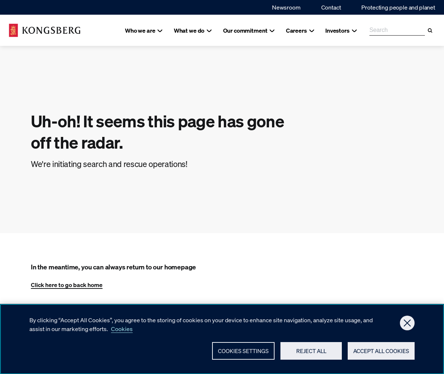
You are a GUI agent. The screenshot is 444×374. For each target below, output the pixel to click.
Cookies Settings (243, 352)
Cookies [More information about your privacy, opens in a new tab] (122, 330)
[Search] (430, 30)
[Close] (407, 324)
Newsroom (286, 7)
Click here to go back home (67, 284)
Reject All (311, 352)
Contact (331, 7)
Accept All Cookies (381, 352)
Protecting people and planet (398, 7)
